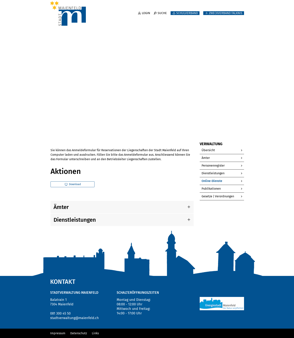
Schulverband (187, 11)
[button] (76, 127)
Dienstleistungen (213, 173)
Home (54, 127)
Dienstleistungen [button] (75, 219)
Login (146, 11)
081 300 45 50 (60, 313)
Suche (162, 11)
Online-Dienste (221, 181)
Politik (189, 19)
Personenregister (213, 165)
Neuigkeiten (163, 19)
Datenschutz (78, 333)
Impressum (57, 333)
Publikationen (211, 188)
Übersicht (208, 150)
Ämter (206, 158)
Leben (239, 19)
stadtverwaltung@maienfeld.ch (74, 318)
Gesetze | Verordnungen (218, 196)
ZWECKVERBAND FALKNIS (225, 11)
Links (95, 333)
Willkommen (133, 19)
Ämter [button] (61, 207)
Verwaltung (214, 19)
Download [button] (73, 184)
